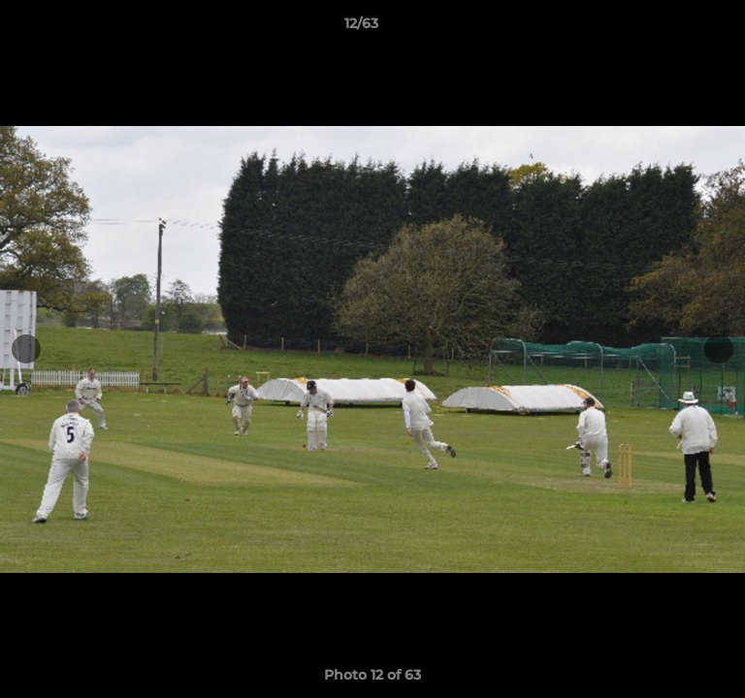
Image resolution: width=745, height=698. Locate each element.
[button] (675, 28)
